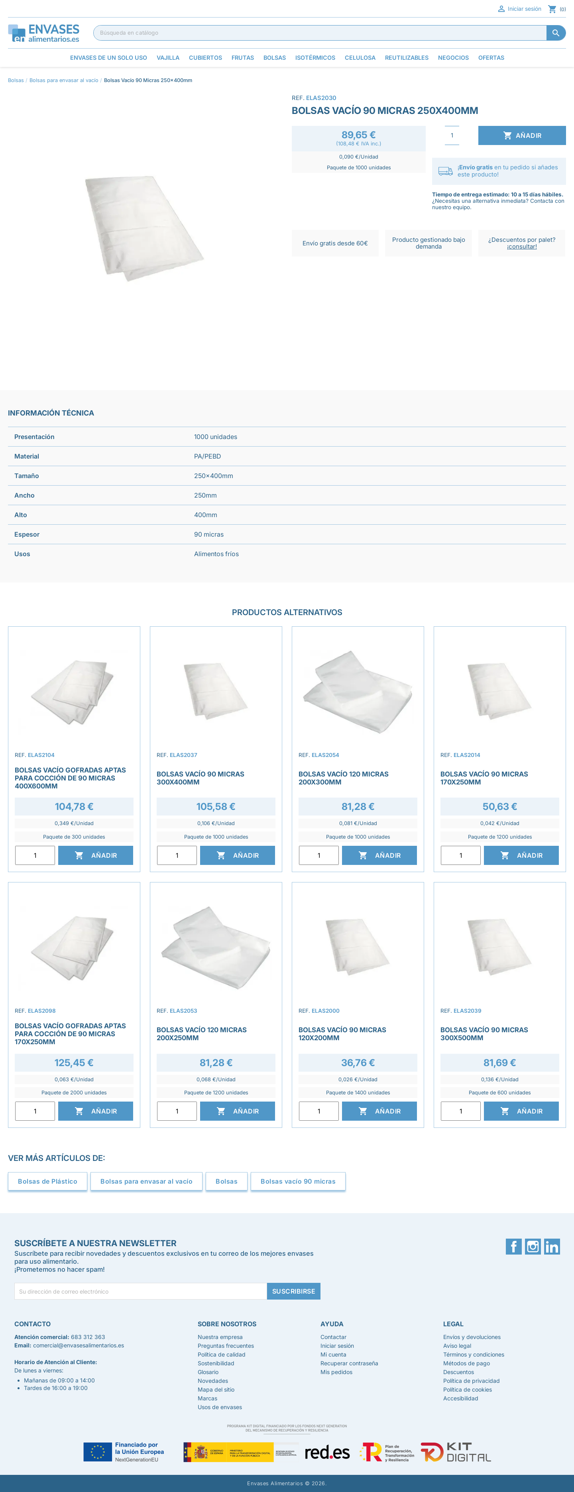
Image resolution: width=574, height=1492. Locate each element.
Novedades (213, 1380)
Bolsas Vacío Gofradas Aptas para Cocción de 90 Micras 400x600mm (70, 778)
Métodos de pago (466, 1363)
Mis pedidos (336, 1371)
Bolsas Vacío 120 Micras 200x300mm (344, 778)
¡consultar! (522, 246)
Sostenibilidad (216, 1363)
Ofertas (491, 57)
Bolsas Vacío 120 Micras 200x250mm (202, 1034)
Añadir (522, 135)
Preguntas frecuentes (226, 1345)
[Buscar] (330, 32)
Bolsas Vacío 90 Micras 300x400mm (200, 778)
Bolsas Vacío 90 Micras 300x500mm (484, 1034)
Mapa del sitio (216, 1389)
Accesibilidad (460, 1398)
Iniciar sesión (519, 9)
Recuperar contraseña (349, 1363)
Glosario (208, 1371)
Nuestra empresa (220, 1336)
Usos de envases (220, 1407)
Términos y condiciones (473, 1354)
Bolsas (227, 1181)
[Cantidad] (452, 135)
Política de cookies (467, 1389)
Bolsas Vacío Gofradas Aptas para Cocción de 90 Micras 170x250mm (70, 1034)
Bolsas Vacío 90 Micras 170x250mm (484, 778)
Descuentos (458, 1371)
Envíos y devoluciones (472, 1336)
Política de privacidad (471, 1380)
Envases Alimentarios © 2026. (287, 1483)
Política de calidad (222, 1354)
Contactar (333, 1336)
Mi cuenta (333, 1354)
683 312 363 (88, 1336)
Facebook (514, 1247)
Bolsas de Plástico (47, 1181)
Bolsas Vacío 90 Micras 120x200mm (342, 1034)
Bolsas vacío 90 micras (298, 1181)
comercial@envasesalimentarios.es (78, 1345)
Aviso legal (457, 1345)
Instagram (533, 1247)
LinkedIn (552, 1247)
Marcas (207, 1398)
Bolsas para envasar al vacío (146, 1181)
